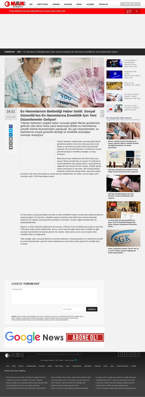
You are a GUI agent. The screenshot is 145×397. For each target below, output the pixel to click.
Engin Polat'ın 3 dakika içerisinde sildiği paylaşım (112, 385)
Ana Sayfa (58, 354)
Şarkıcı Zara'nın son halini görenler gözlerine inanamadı (69, 388)
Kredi (14, 366)
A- (102, 116)
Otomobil (98, 366)
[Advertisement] (72, 31)
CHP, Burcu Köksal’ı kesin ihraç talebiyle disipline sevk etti (115, 383)
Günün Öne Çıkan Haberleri (15, 371)
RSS (79, 354)
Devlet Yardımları (122, 366)
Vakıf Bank (88, 366)
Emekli (134, 366)
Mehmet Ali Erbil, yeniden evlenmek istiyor (65, 385)
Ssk (8, 366)
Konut (106, 366)
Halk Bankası (77, 366)
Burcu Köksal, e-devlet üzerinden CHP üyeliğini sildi (68, 383)
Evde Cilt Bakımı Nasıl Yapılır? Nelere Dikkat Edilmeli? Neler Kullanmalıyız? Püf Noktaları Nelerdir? (70, 377)
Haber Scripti (69, 360)
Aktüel (50, 366)
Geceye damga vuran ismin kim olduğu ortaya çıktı (23, 385)
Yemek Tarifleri (42, 354)
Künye (66, 354)
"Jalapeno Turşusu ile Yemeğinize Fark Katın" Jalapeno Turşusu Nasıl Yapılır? (24, 380)
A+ (102, 112)
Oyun (51, 354)
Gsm (67, 366)
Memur (21, 366)
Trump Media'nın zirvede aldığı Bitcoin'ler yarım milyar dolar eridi (37, 11)
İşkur (112, 366)
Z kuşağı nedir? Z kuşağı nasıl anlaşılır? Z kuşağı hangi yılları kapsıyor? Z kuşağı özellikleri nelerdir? (115, 377)
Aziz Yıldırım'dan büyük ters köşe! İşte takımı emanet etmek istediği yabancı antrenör (25, 388)
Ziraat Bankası (31, 366)
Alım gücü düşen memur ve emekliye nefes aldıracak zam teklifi (69, 380)
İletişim (73, 354)
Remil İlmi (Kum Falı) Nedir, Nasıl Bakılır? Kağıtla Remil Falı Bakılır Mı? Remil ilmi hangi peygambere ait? (25, 377)
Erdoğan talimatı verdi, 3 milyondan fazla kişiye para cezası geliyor (114, 380)
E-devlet (42, 366)
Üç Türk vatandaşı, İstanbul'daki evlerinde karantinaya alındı (116, 388)
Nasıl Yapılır (59, 366)
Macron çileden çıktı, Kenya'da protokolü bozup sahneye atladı (27, 383)
